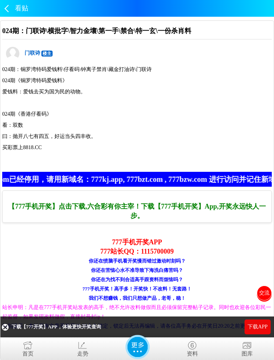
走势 (82, 347)
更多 (138, 347)
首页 (27, 347)
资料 (192, 347)
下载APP (258, 327)
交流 (264, 293)
